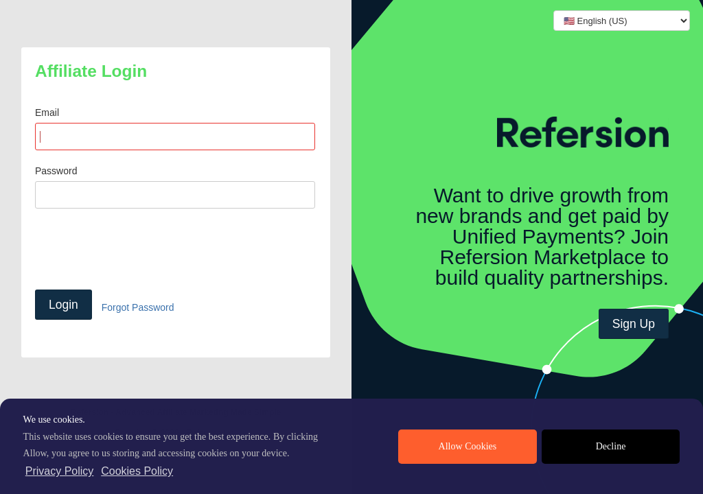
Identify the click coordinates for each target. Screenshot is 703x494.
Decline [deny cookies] (611, 446)
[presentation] (139, 249)
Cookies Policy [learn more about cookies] (137, 471)
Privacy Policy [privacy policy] (59, 471)
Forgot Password (138, 307)
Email (47, 112)
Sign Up (633, 324)
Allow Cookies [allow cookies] (468, 446)
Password (56, 170)
